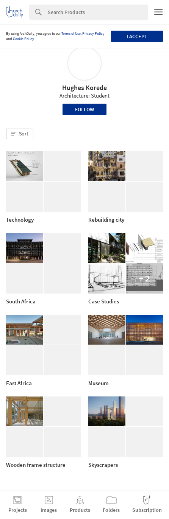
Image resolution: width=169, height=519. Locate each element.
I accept (137, 36)
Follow (84, 109)
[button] (19, 134)
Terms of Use (71, 33)
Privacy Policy (93, 33)
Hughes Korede (84, 87)
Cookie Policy (23, 38)
